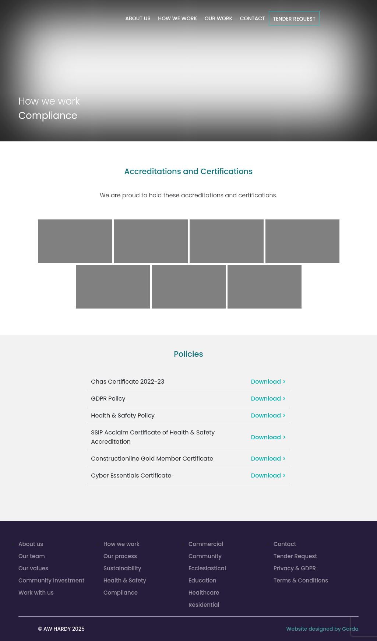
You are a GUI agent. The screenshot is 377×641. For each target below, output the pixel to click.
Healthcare (203, 592)
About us (138, 18)
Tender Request (294, 18)
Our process (120, 556)
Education (202, 580)
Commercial (205, 544)
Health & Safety (124, 580)
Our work (219, 18)
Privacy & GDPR (295, 568)
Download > (268, 381)
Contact (252, 18)
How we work (177, 18)
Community (205, 556)
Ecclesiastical (207, 568)
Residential (203, 605)
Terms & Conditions (301, 580)
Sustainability (122, 568)
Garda (350, 629)
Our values (33, 568)
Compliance (120, 592)
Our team (31, 556)
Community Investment (51, 580)
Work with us (36, 592)
